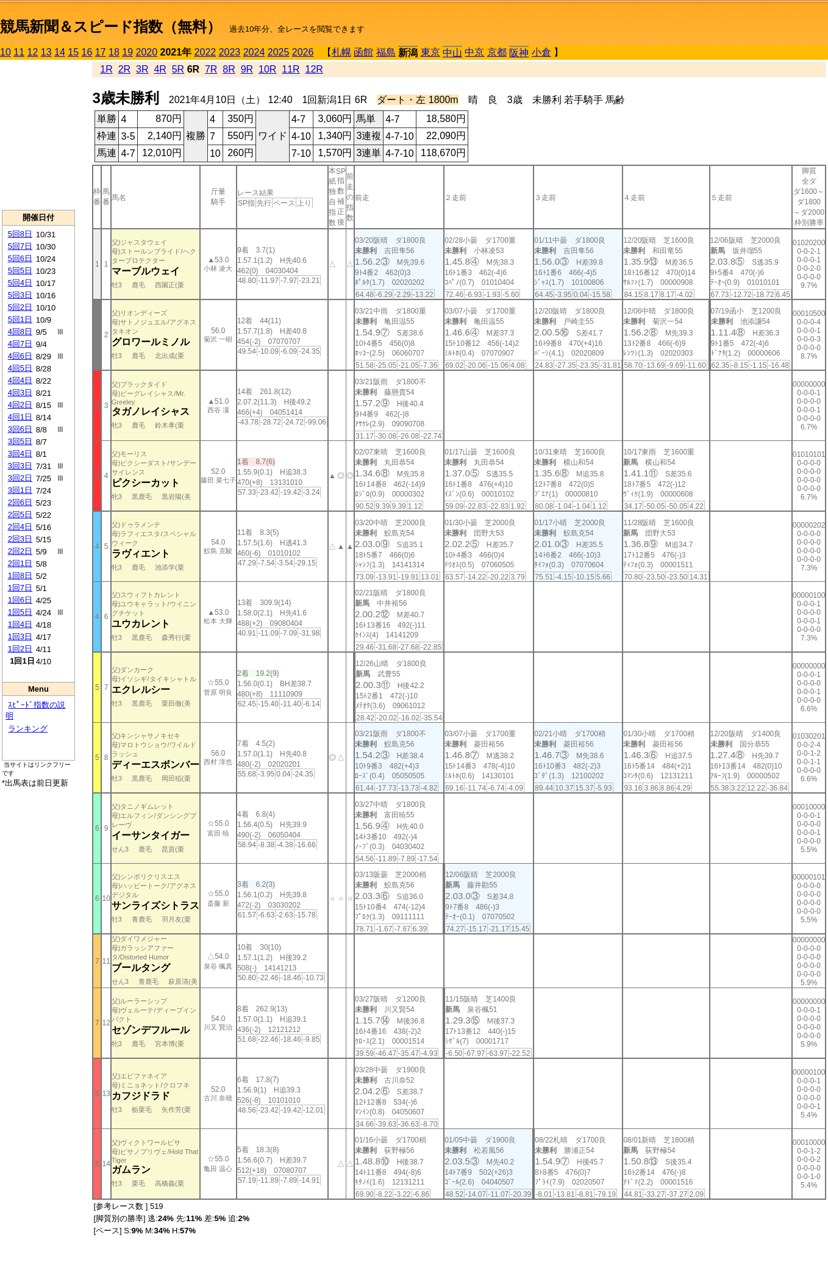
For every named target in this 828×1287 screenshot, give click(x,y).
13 (46, 52)
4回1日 (20, 416)
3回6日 (20, 429)
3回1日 (20, 490)
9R (247, 69)
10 (5, 52)
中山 (452, 53)
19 (127, 52)
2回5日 (20, 514)
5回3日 (20, 294)
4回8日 (20, 331)
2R (124, 69)
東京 (430, 52)
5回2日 (20, 307)
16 (87, 52)
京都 (497, 52)
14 (59, 52)
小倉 (541, 52)
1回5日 (20, 612)
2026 (303, 52)
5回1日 (20, 319)
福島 (386, 52)
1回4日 (20, 624)
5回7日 (20, 246)
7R (211, 69)
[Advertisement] (38, 135)
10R (267, 69)
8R (229, 69)
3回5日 (20, 441)
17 (100, 52)
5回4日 (20, 282)
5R (178, 69)
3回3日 (20, 465)
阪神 (519, 53)
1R (106, 69)
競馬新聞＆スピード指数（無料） (110, 26)
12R (314, 69)
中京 (474, 52)
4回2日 (20, 404)
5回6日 (20, 258)
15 (73, 52)
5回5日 (20, 270)
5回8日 (20, 233)
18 (114, 52)
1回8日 (20, 575)
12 (32, 52)
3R (142, 69)
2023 (230, 52)
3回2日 (20, 477)
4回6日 (20, 355)
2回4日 (20, 526)
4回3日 (20, 392)
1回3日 (20, 636)
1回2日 (20, 648)
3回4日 (20, 453)
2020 (147, 52)
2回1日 (20, 563)
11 (18, 52)
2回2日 (20, 551)
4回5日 (20, 368)
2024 (254, 52)
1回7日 (20, 587)
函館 (363, 52)
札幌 (341, 52)
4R (160, 69)
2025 (279, 52)
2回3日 (20, 538)
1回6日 (20, 599)
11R (290, 69)
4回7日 (20, 343)
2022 (205, 52)
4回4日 (20, 380)
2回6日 (20, 502)
